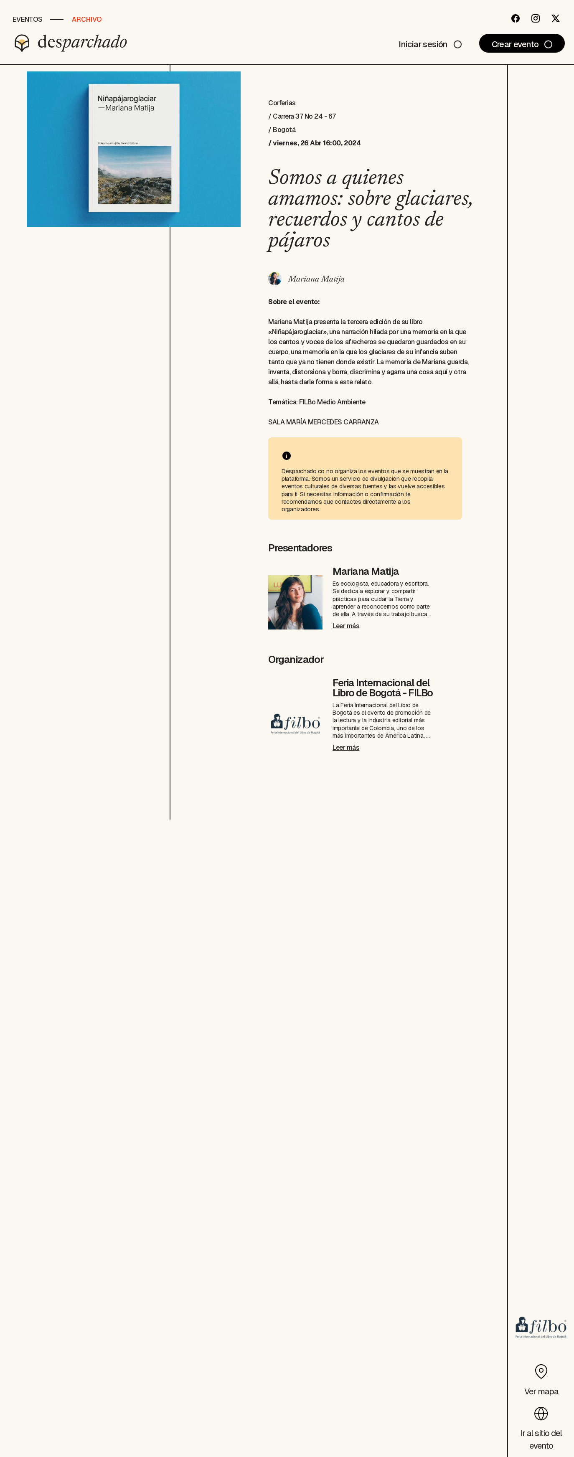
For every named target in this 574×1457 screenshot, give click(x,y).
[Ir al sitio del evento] (541, 1426)
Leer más (346, 626)
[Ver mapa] (541, 1378)
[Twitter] (556, 18)
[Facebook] (515, 18)
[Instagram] (536, 18)
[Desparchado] (71, 43)
